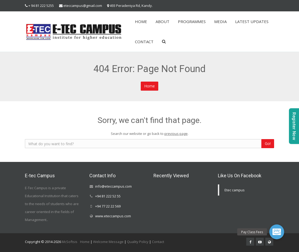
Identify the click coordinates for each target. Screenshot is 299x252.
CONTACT (144, 41)
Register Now (294, 126)
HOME (141, 21)
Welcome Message (108, 241)
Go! (268, 143)
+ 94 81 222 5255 (41, 5)
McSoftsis (69, 241)
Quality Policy (137, 241)
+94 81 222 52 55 (108, 196)
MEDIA (220, 21)
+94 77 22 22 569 (108, 206)
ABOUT (162, 21)
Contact (158, 241)
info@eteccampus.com (113, 186)
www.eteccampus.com (113, 216)
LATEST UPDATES (252, 21)
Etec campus (235, 190)
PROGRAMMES (192, 21)
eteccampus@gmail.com (82, 5)
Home (149, 86)
